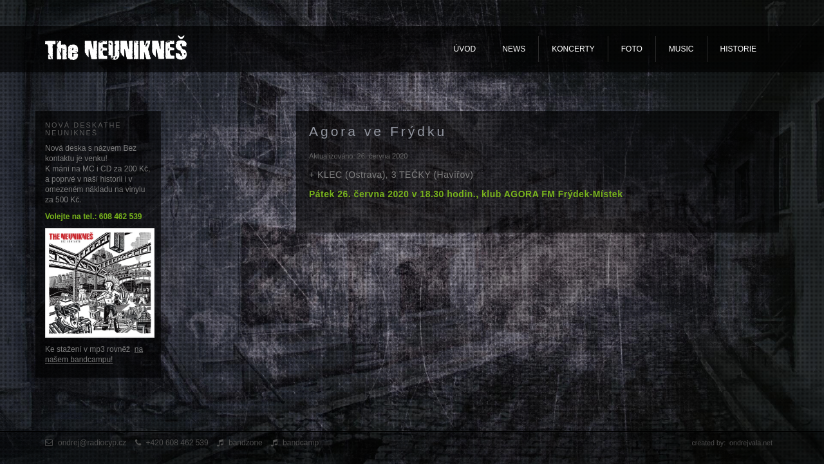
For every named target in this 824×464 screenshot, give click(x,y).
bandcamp (301, 442)
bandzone (246, 442)
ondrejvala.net (750, 443)
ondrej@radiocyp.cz (92, 442)
